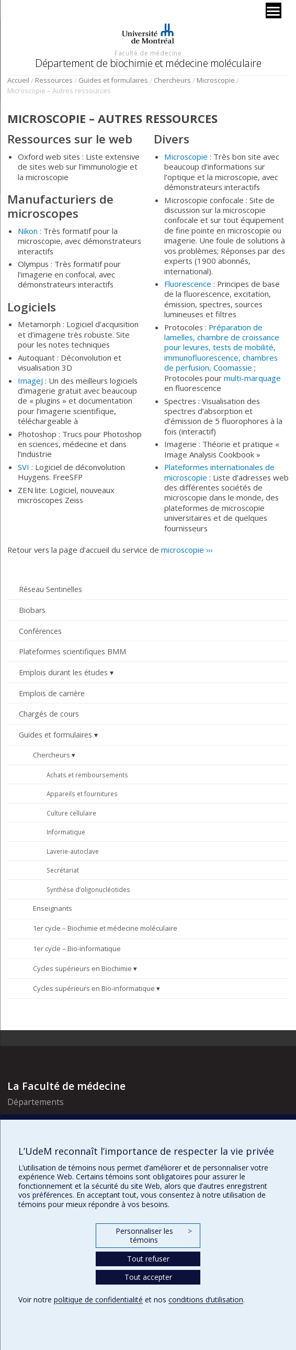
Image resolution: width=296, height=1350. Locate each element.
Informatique (66, 832)
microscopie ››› (186, 549)
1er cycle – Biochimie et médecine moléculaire (105, 928)
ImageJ (30, 380)
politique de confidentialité (98, 1299)
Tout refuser (148, 1259)
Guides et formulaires (113, 80)
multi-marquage (252, 378)
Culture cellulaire (71, 813)
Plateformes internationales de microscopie (219, 472)
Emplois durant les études (63, 672)
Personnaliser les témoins (154, 1235)
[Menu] (273, 10)
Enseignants (52, 908)
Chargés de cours (49, 714)
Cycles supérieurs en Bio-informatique (94, 988)
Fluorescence (187, 283)
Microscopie (216, 80)
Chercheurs (172, 80)
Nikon (28, 231)
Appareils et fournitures (82, 793)
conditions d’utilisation (205, 1299)
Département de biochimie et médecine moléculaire (148, 63)
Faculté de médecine (148, 53)
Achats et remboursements (87, 775)
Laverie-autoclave (73, 851)
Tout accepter (148, 1277)
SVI (23, 467)
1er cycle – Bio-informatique (77, 948)
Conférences (40, 631)
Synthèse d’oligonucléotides (88, 889)
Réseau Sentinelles (50, 589)
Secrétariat (63, 870)
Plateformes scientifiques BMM (72, 651)
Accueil (18, 80)
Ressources (54, 80)
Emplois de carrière (52, 693)
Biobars (32, 610)
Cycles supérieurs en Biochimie (82, 968)
